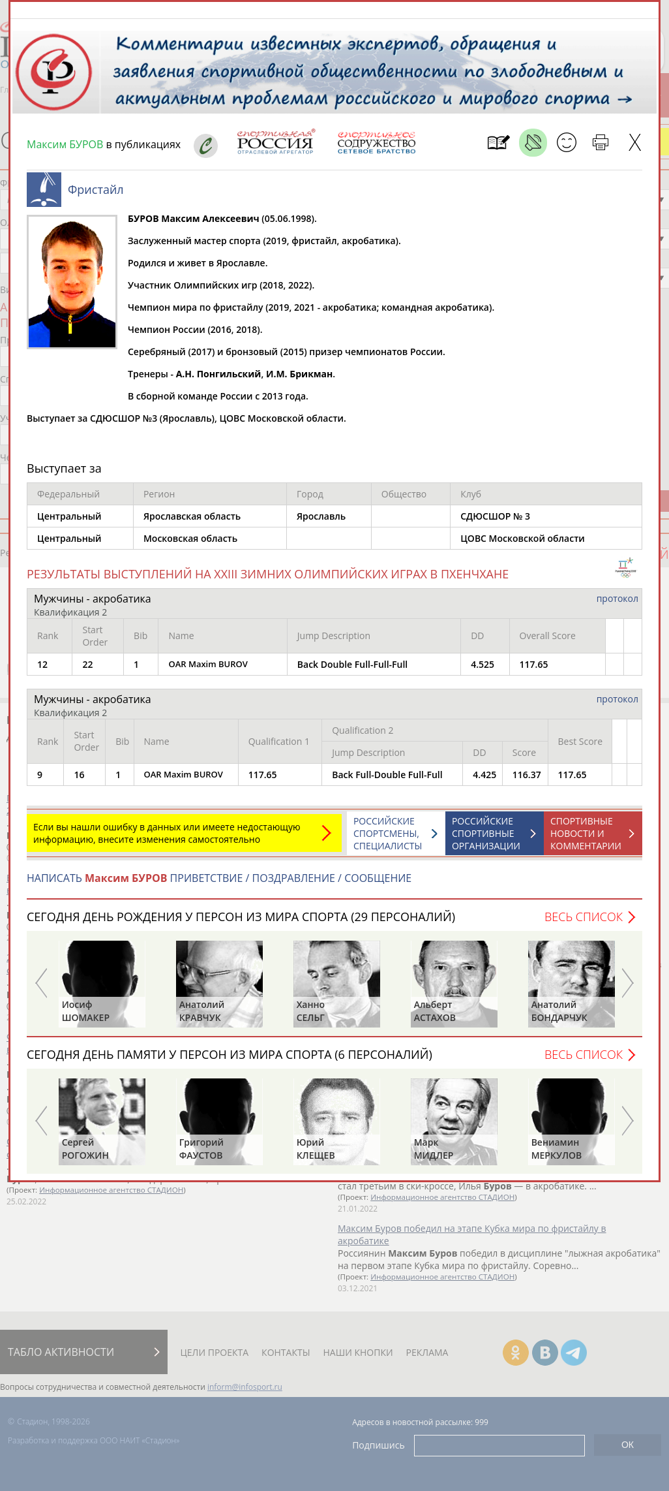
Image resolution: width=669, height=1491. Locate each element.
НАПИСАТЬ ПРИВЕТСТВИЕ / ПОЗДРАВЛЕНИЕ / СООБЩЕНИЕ (219, 884)
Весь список (583, 923)
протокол (617, 605)
